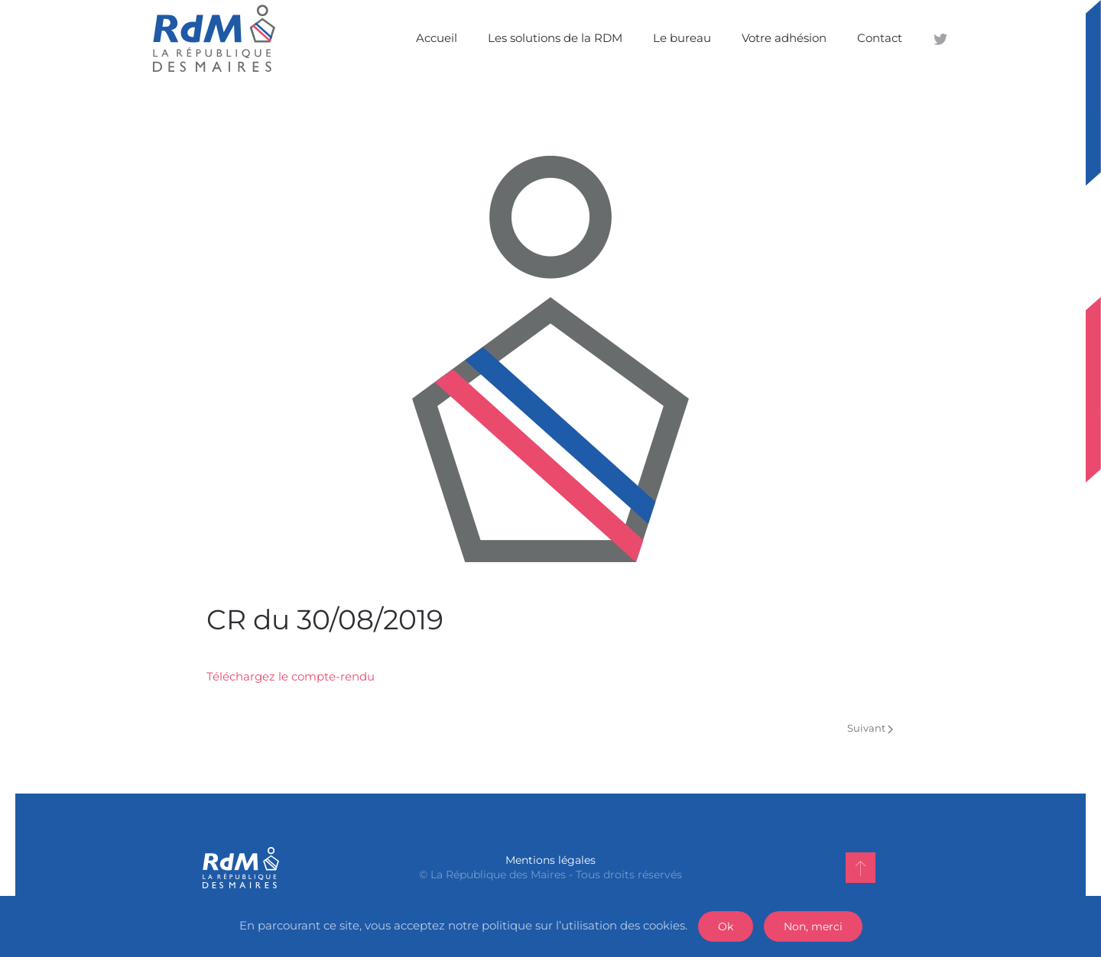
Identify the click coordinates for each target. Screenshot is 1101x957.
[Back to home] (214, 38)
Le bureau (682, 38)
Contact (879, 38)
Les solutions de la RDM (555, 38)
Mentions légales (550, 860)
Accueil (436, 38)
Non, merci (813, 926)
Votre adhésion (784, 38)
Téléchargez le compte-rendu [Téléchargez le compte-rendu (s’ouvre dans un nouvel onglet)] (290, 676)
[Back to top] (860, 867)
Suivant (870, 728)
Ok (725, 926)
